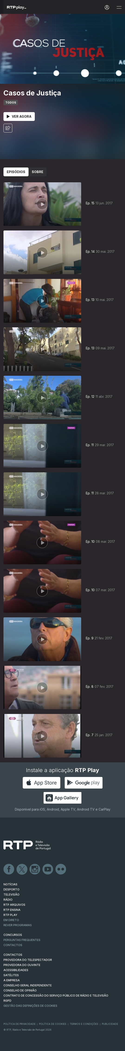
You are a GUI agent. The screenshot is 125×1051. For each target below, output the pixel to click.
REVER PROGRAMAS (17, 925)
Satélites (11, 975)
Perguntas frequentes (21, 940)
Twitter (22, 869)
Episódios (16, 172)
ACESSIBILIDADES (15, 970)
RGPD (7, 1000)
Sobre (37, 172)
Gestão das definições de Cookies (30, 1005)
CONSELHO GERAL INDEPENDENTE (27, 985)
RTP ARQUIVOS (14, 904)
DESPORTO (11, 889)
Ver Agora (19, 116)
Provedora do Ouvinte (21, 965)
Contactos (12, 945)
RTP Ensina (11, 910)
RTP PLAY (10, 915)
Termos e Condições (84, 1024)
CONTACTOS (12, 954)
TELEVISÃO (11, 894)
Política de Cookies (52, 1024)
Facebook (9, 869)
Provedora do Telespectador (27, 960)
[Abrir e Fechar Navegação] (119, 7)
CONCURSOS (12, 935)
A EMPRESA (11, 980)
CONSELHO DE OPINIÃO (20, 990)
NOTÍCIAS (10, 884)
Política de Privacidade (19, 1024)
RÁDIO (8, 899)
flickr (61, 869)
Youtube (48, 869)
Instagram (35, 869)
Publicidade (110, 1024)
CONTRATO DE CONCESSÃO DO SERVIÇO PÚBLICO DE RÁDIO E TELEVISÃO (55, 995)
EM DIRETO (11, 920)
